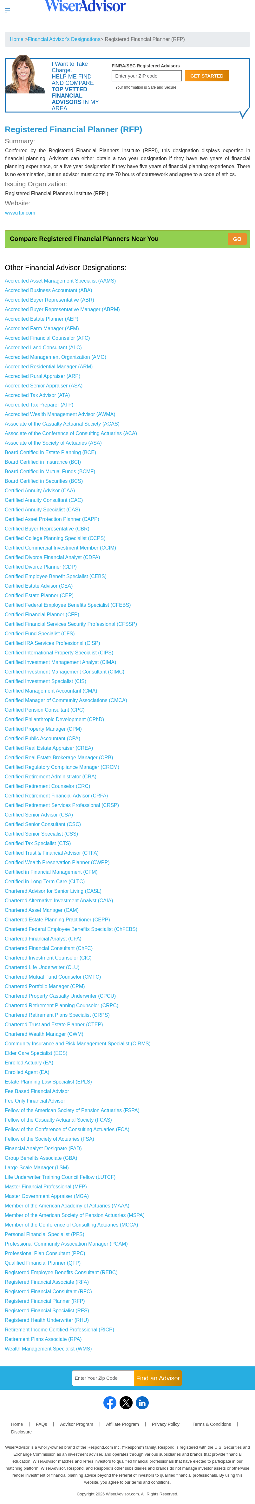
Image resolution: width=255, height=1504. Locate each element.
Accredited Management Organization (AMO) (55, 357)
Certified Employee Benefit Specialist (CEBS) (56, 576)
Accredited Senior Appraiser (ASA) (43, 385)
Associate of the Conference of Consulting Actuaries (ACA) (71, 433)
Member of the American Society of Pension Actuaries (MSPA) (75, 1215)
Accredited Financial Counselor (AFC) (47, 338)
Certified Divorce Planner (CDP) (41, 567)
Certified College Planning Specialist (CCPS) (55, 538)
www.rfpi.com (20, 212)
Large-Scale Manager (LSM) (37, 1167)
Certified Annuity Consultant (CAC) (44, 500)
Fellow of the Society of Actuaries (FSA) (49, 1139)
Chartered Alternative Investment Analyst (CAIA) (59, 900)
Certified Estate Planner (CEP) (39, 595)
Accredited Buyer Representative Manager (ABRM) (62, 309)
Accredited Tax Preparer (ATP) (39, 404)
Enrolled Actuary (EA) (29, 1062)
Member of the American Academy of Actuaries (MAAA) (67, 1205)
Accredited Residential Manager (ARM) (49, 366)
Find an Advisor (158, 1378)
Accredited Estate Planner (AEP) (41, 319)
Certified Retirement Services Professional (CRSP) (62, 805)
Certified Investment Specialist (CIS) (45, 681)
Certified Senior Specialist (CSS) (41, 834)
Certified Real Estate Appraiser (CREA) (49, 748)
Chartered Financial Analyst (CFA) (43, 938)
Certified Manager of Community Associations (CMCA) (66, 700)
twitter (126, 1402)
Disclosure (21, 1431)
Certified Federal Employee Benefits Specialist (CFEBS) (68, 605)
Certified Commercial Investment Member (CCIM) (60, 547)
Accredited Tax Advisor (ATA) (37, 395)
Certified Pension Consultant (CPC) (45, 710)
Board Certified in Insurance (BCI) (43, 462)
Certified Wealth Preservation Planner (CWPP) (57, 862)
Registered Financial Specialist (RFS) (47, 1310)
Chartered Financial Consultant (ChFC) (49, 948)
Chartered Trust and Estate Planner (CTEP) (54, 1024)
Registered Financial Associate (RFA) (47, 1282)
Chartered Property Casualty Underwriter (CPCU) (60, 996)
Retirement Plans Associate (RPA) (43, 1339)
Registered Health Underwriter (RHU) (47, 1320)
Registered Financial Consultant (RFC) (48, 1291)
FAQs (41, 1424)
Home (16, 39)
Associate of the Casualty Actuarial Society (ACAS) (62, 424)
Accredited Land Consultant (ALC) (43, 347)
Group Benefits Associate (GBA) (41, 1158)
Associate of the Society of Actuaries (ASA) (53, 443)
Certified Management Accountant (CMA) (51, 691)
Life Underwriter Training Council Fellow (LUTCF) (60, 1177)
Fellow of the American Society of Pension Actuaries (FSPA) (72, 1110)
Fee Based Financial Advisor (37, 1091)
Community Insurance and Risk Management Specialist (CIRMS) (78, 1043)
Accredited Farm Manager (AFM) (42, 328)
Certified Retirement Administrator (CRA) (50, 776)
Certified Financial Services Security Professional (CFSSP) (71, 624)
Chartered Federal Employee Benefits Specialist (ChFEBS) (71, 929)
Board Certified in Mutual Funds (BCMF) (50, 471)
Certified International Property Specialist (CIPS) (59, 652)
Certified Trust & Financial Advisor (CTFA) (52, 853)
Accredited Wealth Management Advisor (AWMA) (60, 414)
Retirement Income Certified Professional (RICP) (59, 1329)
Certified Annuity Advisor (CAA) (40, 490)
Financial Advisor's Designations (64, 39)
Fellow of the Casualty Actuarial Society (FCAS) (58, 1120)
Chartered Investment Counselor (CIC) (48, 958)
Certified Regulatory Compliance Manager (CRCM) (62, 767)
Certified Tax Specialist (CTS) (38, 843)
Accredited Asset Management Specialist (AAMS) (60, 281)
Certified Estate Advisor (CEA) (39, 586)
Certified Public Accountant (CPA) (42, 738)
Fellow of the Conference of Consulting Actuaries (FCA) (67, 1129)
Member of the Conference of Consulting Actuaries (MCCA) (71, 1224)
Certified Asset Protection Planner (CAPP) (52, 519)
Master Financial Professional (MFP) (46, 1186)
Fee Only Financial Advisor (35, 1101)
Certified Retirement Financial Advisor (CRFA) (56, 795)
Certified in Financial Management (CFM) (51, 872)
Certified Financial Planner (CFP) (42, 614)
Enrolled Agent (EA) (27, 1072)
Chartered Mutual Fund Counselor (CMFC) (53, 977)
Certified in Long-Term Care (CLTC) (45, 881)
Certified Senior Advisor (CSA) (39, 814)
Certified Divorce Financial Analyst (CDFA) (52, 557)
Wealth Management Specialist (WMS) (48, 1348)
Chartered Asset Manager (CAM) (42, 910)
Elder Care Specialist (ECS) (36, 1053)
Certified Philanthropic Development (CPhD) (54, 719)
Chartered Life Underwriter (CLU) (42, 967)
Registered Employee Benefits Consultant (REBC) (61, 1272)
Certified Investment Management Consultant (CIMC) (64, 671)
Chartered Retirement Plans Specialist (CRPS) (57, 1015)
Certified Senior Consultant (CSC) (43, 824)
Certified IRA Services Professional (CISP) (52, 643)
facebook (109, 1402)
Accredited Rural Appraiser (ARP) (42, 376)
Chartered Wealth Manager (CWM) (44, 1034)
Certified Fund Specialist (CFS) (40, 633)
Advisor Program (76, 1424)
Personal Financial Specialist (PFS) (44, 1234)
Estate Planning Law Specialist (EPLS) (48, 1081)
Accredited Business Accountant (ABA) (48, 290)
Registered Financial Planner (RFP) (45, 1301)
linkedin (142, 1402)
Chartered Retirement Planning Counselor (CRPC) (61, 1005)
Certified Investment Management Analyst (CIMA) (60, 662)
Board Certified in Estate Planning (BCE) (50, 452)
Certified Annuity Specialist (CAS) (42, 509)
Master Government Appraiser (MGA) (47, 1196)
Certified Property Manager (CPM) (43, 729)
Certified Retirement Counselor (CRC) (47, 786)
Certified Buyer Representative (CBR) (47, 528)
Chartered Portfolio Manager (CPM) (45, 986)
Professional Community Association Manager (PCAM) (66, 1244)
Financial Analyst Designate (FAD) (43, 1148)
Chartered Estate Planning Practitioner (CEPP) (57, 919)
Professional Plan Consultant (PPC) (45, 1253)
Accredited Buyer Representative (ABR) (49, 300)
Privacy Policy (166, 1424)
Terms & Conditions (212, 1424)
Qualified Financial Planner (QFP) (43, 1263)
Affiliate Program (122, 1424)
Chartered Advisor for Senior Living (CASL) (53, 891)
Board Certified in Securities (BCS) (44, 481)
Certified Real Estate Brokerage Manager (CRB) (59, 757)
